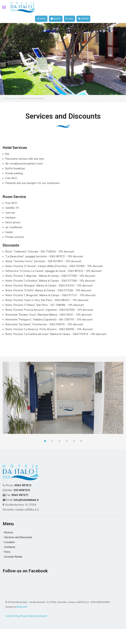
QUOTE (56, 19)
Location (9, 542)
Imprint (43, 616)
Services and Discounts (18, 537)
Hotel (14, 98)
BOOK (41, 19)
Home (6, 98)
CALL (69, 19)
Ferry (7, 551)
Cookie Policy (12, 616)
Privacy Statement (29, 616)
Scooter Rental (13, 556)
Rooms (8, 532)
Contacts (9, 547)
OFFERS (83, 19)
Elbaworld (21, 606)
